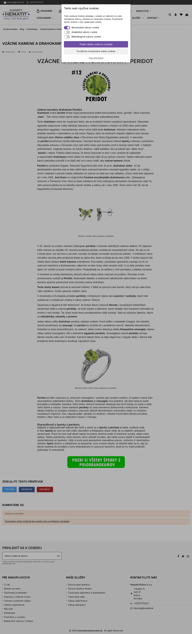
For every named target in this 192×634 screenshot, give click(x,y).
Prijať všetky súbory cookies (96, 44)
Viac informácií (96, 58)
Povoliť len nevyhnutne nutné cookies (96, 51)
